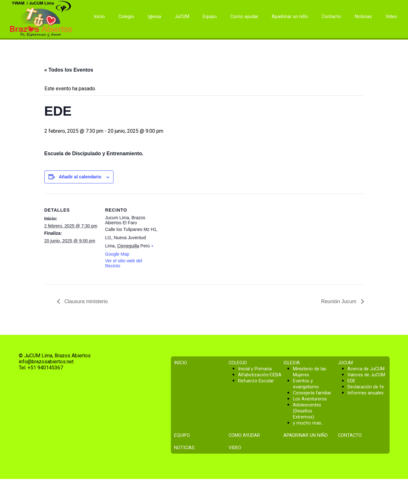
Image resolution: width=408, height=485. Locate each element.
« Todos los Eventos (68, 70)
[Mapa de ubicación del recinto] (199, 237)
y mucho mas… (308, 423)
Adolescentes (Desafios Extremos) (307, 411)
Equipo (210, 16)
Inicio (99, 16)
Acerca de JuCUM (366, 369)
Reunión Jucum (339, 301)
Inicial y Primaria (255, 369)
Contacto (331, 16)
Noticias (363, 16)
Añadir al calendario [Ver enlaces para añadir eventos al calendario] (80, 176)
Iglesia (154, 16)
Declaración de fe (365, 387)
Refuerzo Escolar (256, 381)
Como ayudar (244, 16)
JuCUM (182, 16)
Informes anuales (365, 393)
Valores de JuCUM (366, 375)
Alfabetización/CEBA (260, 375)
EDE (351, 381)
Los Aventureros (310, 399)
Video (391, 16)
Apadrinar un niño (290, 16)
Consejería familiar (312, 393)
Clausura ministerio (85, 301)
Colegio (126, 16)
